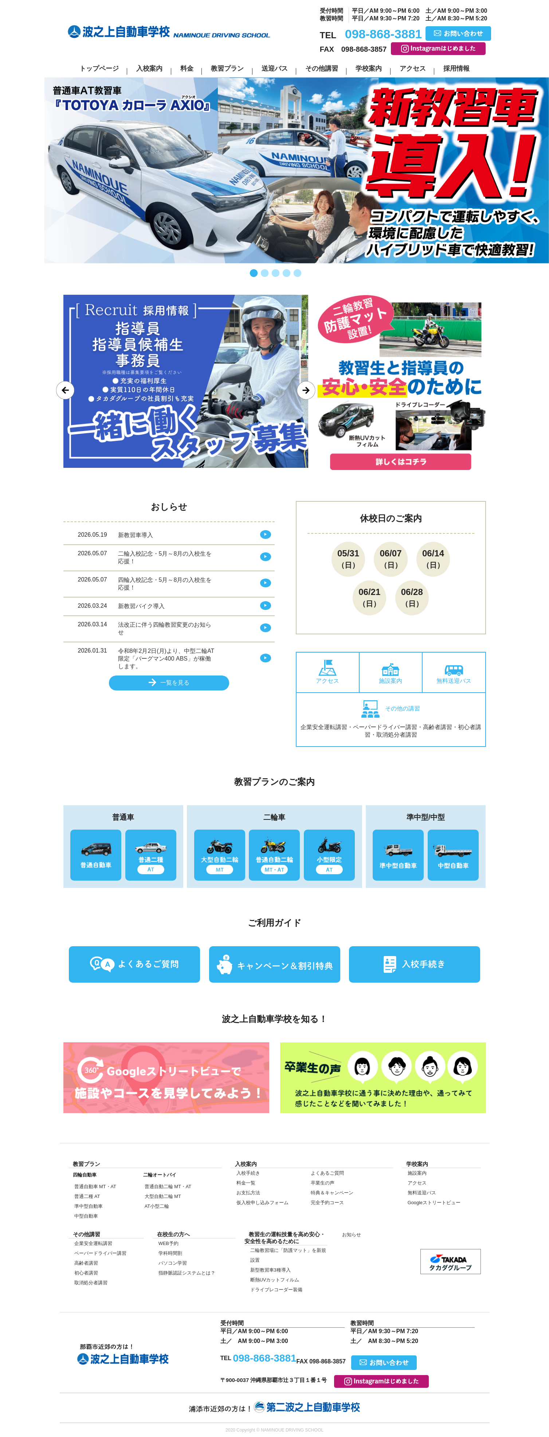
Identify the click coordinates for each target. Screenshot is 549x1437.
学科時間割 (170, 1253)
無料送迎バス (453, 674)
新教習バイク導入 (141, 606)
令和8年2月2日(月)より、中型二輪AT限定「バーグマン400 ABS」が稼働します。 (166, 658)
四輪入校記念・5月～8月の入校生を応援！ (165, 584)
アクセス (413, 68)
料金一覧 (245, 1183)
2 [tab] (263, 273)
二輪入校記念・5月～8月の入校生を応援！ (165, 557)
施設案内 (390, 673)
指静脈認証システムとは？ (186, 1273)
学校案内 (369, 68)
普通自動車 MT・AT (95, 1186)
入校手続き (248, 1173)
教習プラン (227, 68)
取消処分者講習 (90, 1282)
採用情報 (456, 68)
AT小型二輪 (157, 1206)
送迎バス (275, 68)
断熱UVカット (274, 1280)
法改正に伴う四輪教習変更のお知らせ (164, 628)
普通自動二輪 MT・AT (168, 1186)
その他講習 (321, 68)
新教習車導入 (135, 535)
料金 (186, 68)
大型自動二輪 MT (163, 1196)
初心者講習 (86, 1273)
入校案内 (149, 68)
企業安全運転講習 (93, 1243)
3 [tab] (274, 273)
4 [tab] (285, 273)
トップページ (99, 68)
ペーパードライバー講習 (100, 1253)
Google (434, 1202)
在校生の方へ (14, 829)
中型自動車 (86, 1216)
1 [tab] (252, 273)
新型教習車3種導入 (270, 1270)
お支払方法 (248, 1192)
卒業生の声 (322, 1183)
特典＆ (332, 1192)
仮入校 (14, 895)
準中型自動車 (88, 1206)
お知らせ (351, 1234)
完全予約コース (327, 1202)
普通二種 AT (87, 1196)
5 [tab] (296, 273)
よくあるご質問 (327, 1173)
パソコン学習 (172, 1263)
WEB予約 (168, 1243)
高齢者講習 (86, 1263)
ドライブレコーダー (276, 1289)
